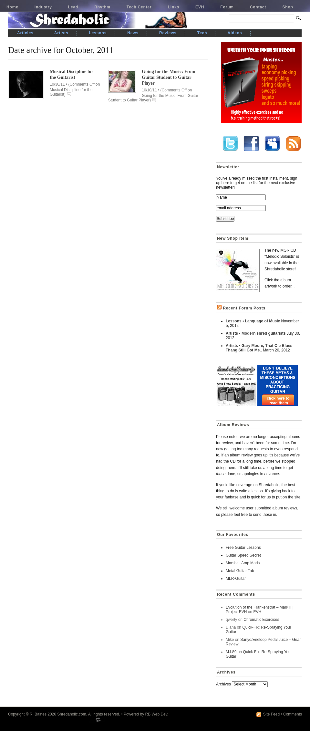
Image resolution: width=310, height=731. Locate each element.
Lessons (98, 33)
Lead (73, 7)
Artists (61, 33)
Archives (223, 684)
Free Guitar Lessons (243, 547)
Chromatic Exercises (261, 619)
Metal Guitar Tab (240, 571)
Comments (292, 714)
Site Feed (271, 714)
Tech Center (139, 7)
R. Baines (38, 714)
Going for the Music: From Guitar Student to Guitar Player (168, 77)
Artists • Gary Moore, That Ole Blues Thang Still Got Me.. (259, 347)
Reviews (168, 33)
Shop (287, 7)
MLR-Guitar (236, 578)
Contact (258, 7)
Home (12, 7)
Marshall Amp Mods (243, 563)
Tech (202, 33)
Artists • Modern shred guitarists (256, 333)
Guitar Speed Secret (243, 555)
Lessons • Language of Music (253, 321)
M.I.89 (231, 652)
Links (174, 7)
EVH (199, 7)
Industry (43, 7)
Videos (235, 33)
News (133, 33)
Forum (227, 7)
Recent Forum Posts (244, 308)
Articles (25, 33)
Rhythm (102, 7)
